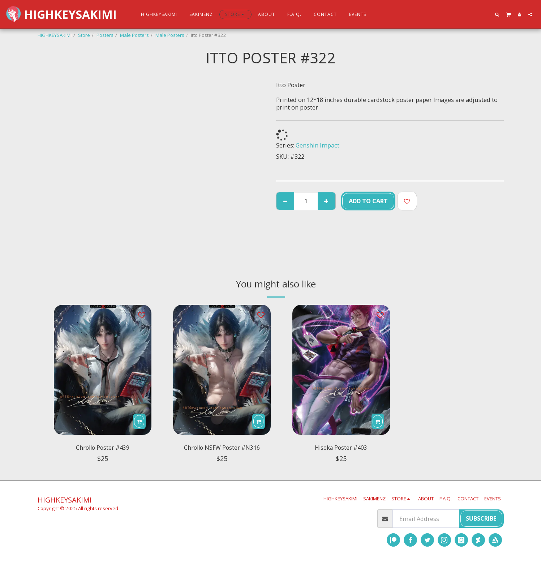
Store (84, 35)
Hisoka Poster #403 (341, 449)
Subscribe (481, 518)
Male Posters (134, 35)
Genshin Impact (317, 145)
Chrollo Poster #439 (102, 449)
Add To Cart (368, 201)
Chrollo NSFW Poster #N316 (222, 449)
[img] (102, 370)
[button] (497, 14)
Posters (104, 35)
